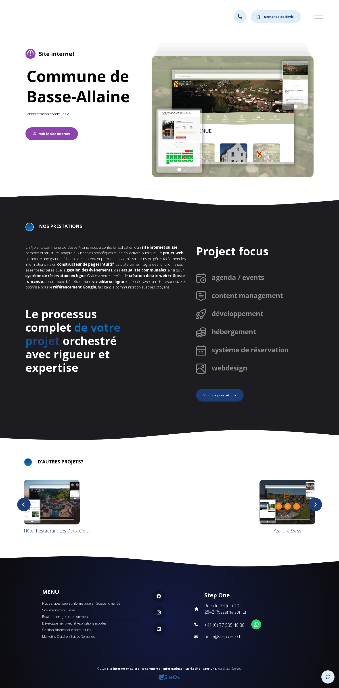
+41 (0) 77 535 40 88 (224, 625)
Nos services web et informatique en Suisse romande (81, 603)
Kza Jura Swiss (287, 531)
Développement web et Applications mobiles (74, 623)
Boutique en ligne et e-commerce (66, 616)
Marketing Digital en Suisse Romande (68, 636)
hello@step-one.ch (223, 637)
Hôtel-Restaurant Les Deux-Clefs (56, 531)
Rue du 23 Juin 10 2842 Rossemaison (225, 609)
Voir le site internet (52, 134)
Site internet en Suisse (58, 610)
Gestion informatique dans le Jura (66, 629)
